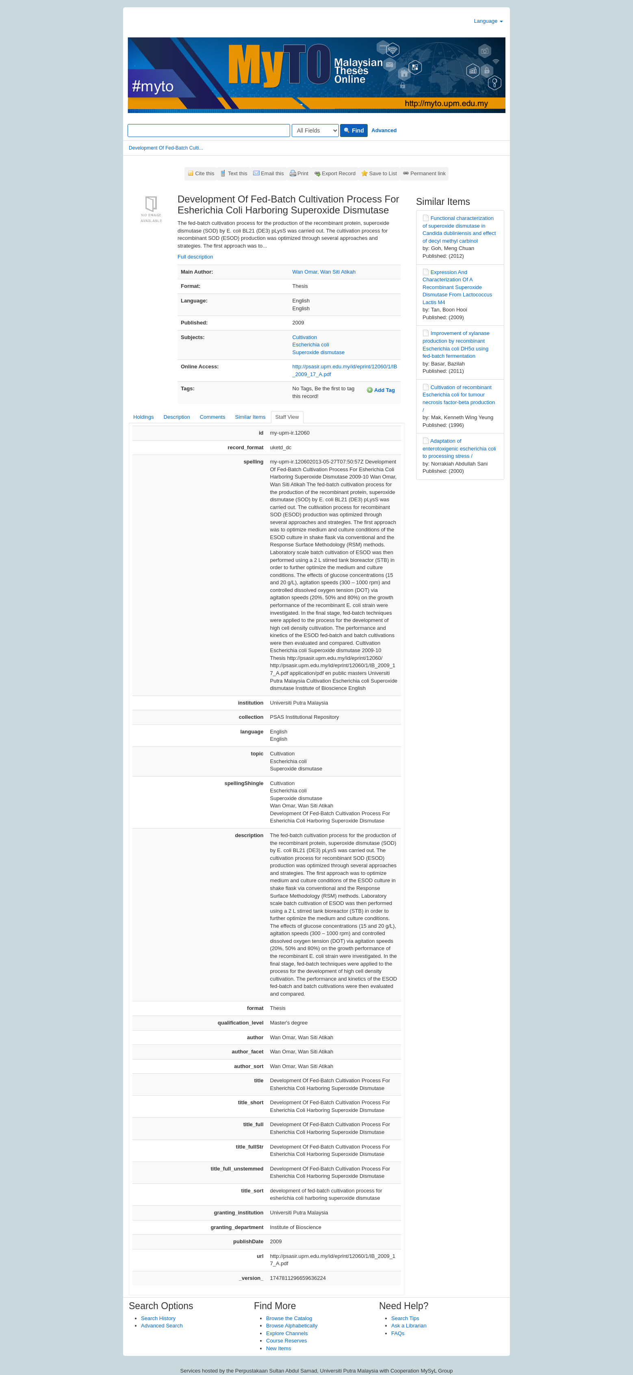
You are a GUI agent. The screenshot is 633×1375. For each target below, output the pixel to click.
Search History (158, 1318)
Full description (195, 257)
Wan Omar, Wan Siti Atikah (324, 272)
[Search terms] (209, 130)
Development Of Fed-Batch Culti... (166, 148)
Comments (212, 417)
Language (488, 21)
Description (177, 417)
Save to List (383, 173)
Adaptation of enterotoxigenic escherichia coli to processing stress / (459, 448)
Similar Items (250, 417)
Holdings (143, 417)
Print (302, 173)
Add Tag (380, 390)
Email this (272, 173)
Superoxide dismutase (319, 352)
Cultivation (305, 337)
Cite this (205, 173)
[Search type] (315, 130)
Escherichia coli (311, 345)
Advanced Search (162, 1326)
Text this (237, 173)
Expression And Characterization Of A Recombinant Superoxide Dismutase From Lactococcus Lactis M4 (457, 287)
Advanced (384, 130)
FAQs (398, 1333)
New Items (278, 1348)
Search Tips (405, 1318)
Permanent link (428, 173)
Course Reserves (286, 1341)
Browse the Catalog (289, 1318)
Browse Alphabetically (291, 1326)
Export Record (339, 173)
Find (354, 130)
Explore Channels (287, 1333)
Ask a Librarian (409, 1326)
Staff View (287, 417)
